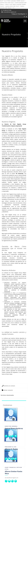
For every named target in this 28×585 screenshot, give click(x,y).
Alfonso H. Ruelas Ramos (11, 450)
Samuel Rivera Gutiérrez (14, 428)
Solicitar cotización (7, 390)
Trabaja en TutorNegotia (19, 14)
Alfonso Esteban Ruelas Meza (13, 472)
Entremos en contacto (8, 386)
